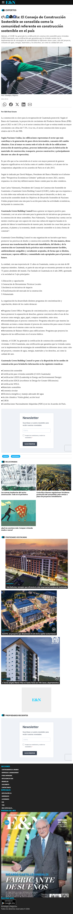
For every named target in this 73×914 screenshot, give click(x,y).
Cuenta (5, 456)
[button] (4, 104)
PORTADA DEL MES (8, 811)
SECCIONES (5, 766)
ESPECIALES (6, 790)
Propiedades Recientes (17, 715)
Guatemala (15, 456)
